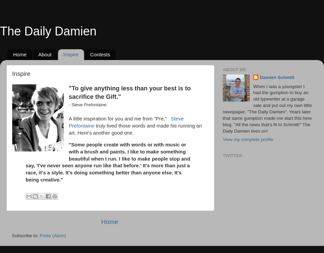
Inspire (70, 54)
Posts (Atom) (53, 235)
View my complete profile (248, 139)
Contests (100, 54)
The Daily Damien (48, 31)
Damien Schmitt (277, 77)
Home (20, 54)
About (45, 54)
